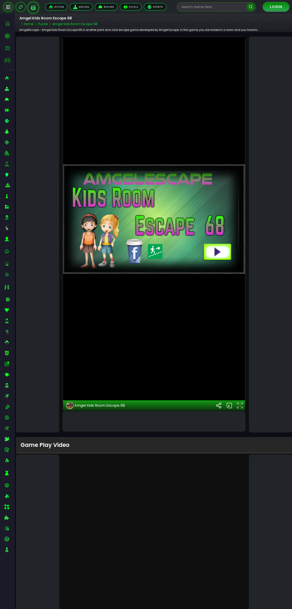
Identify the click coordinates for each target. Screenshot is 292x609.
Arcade (81, 7)
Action (56, 7)
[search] (251, 7)
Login (276, 6)
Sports (155, 7)
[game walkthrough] (33, 8)
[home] (10, 23)
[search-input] (213, 7)
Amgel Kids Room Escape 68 (95, 401)
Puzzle (130, 7)
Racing (106, 7)
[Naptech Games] (21, 7)
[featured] (10, 48)
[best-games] (10, 36)
